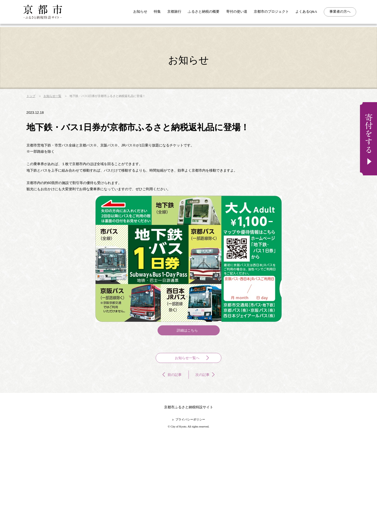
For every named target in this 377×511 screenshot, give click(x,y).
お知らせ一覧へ (192, 406)
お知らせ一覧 (59, 112)
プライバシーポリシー (190, 482)
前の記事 (171, 426)
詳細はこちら (187, 372)
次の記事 (205, 426)
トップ (32, 112)
